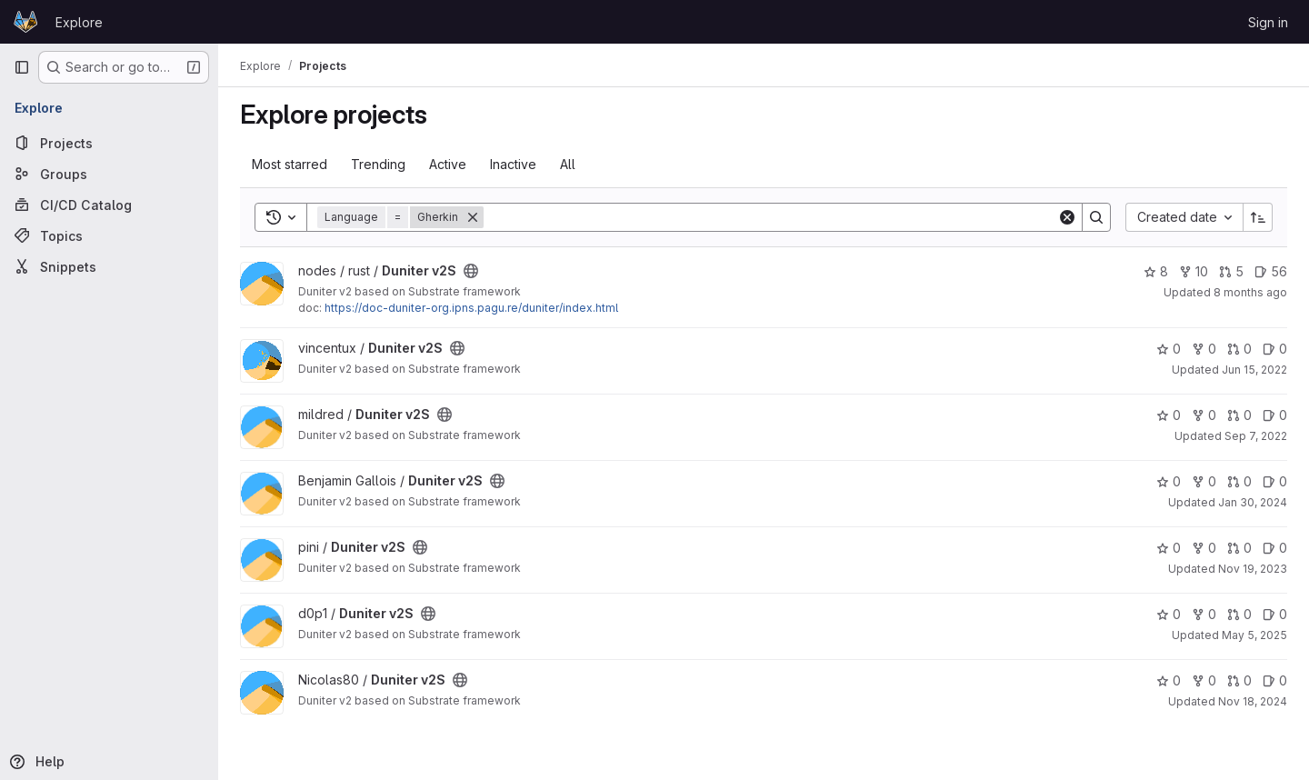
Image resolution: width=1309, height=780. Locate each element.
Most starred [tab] (289, 164)
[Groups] (109, 173)
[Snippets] (109, 266)
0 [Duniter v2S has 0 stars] (1168, 348)
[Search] (770, 217)
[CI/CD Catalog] (109, 204)
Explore (79, 22)
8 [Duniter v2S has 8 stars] (1156, 271)
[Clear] (1067, 217)
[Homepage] (25, 21)
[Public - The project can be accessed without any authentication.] (471, 271)
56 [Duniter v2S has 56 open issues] (1270, 271)
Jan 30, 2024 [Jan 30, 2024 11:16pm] (1252, 502)
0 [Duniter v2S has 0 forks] (1204, 348)
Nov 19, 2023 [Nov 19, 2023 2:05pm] (1252, 568)
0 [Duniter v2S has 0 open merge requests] (1239, 348)
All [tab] (567, 164)
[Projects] (109, 142)
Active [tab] (447, 164)
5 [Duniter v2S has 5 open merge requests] (1231, 271)
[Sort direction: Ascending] (1258, 217)
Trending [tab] (378, 164)
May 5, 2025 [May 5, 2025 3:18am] (1254, 635)
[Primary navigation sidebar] (21, 67)
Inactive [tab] (513, 164)
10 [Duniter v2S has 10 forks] (1193, 271)
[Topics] (109, 235)
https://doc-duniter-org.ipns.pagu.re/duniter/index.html (471, 308)
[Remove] (473, 217)
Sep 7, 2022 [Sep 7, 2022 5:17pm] (1255, 436)
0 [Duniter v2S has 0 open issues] (1275, 348)
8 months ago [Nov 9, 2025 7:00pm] (1250, 292)
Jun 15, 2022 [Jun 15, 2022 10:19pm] (1254, 369)
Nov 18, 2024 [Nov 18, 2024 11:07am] (1252, 701)
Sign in (1268, 22)
